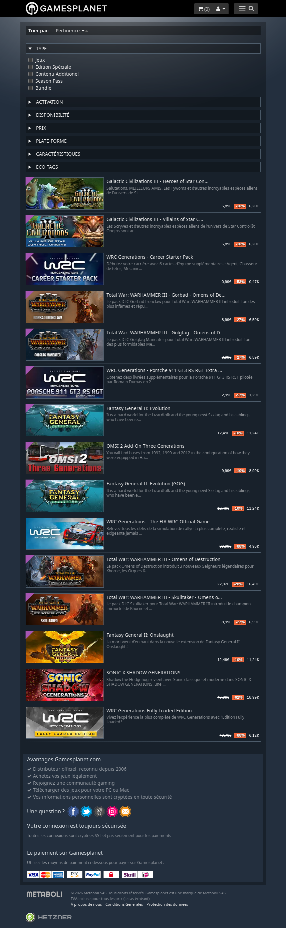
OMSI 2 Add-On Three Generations (145, 446)
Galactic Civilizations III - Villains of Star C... (154, 219)
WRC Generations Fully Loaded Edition (149, 711)
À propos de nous (86, 904)
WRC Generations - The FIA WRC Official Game (158, 522)
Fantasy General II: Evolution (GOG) (145, 484)
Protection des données (167, 904)
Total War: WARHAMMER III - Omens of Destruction (163, 559)
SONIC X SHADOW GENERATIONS (143, 673)
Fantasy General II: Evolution (138, 408)
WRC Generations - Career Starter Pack (149, 257)
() (204, 9)
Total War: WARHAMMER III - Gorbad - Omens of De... (166, 295)
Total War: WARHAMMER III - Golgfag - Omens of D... (165, 333)
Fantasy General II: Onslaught (140, 635)
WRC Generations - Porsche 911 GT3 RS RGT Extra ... (164, 370)
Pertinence (72, 30)
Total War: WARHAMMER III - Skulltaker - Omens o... (164, 597)
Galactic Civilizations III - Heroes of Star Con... (157, 181)
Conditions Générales (124, 904)
